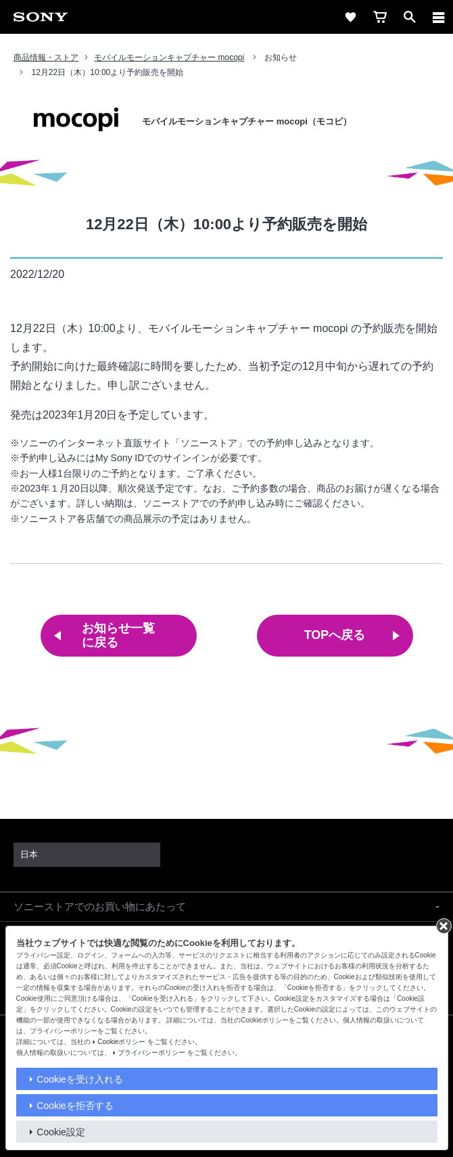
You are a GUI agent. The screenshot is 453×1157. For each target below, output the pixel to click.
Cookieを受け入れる (80, 1079)
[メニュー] (439, 17)
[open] (410, 17)
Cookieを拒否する (75, 1105)
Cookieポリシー (121, 1041)
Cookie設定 (61, 1132)
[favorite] (350, 17)
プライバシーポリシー (151, 1052)
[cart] (380, 17)
